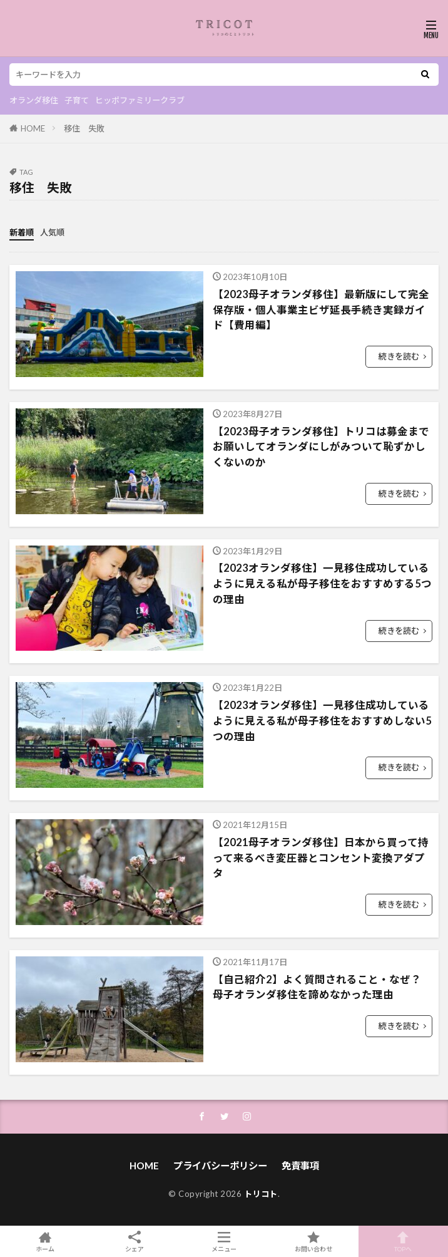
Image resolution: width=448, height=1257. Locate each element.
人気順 (52, 232)
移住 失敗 (84, 128)
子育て (76, 100)
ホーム (44, 1241)
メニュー (223, 1241)
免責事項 (300, 1165)
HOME (33, 128)
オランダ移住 (33, 100)
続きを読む (399, 356)
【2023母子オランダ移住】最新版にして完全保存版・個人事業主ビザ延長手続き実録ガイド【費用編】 (321, 310)
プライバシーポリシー (220, 1165)
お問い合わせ (314, 1241)
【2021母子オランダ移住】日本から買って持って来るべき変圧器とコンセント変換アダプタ (321, 858)
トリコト (261, 1194)
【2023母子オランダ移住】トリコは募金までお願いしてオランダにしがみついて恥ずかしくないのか (321, 447)
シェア (134, 1242)
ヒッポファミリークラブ (140, 100)
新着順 (21, 232)
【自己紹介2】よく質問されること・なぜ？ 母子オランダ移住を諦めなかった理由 (317, 987)
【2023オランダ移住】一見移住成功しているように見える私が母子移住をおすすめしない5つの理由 (322, 721)
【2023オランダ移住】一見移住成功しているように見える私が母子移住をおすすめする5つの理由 (322, 584)
